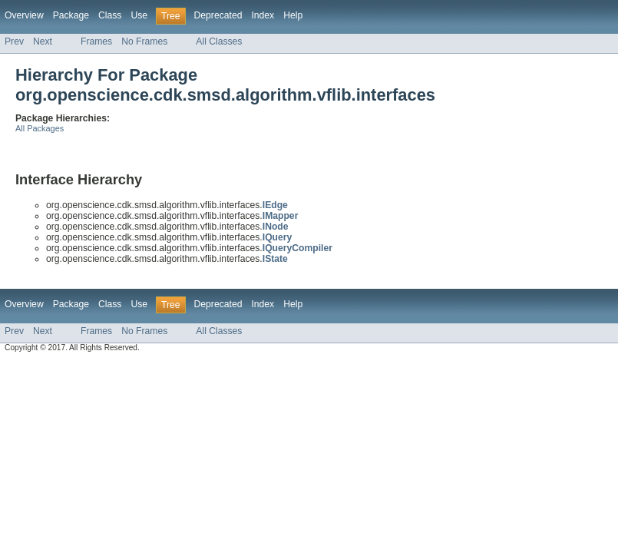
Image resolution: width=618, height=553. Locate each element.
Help (292, 15)
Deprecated (218, 15)
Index (262, 15)
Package (71, 15)
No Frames (144, 41)
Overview (24, 15)
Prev (14, 41)
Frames (96, 41)
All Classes (219, 41)
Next (42, 41)
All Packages (39, 128)
